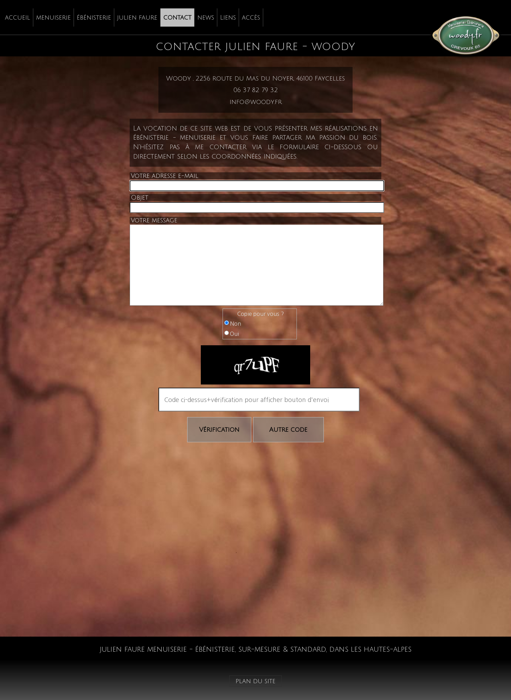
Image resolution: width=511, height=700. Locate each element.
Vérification (219, 429)
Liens (228, 17)
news (205, 17)
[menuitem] (17, 17)
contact (177, 17)
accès (251, 17)
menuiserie (53, 17)
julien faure (137, 17)
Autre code (288, 429)
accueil (17, 17)
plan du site (255, 681)
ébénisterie (94, 17)
